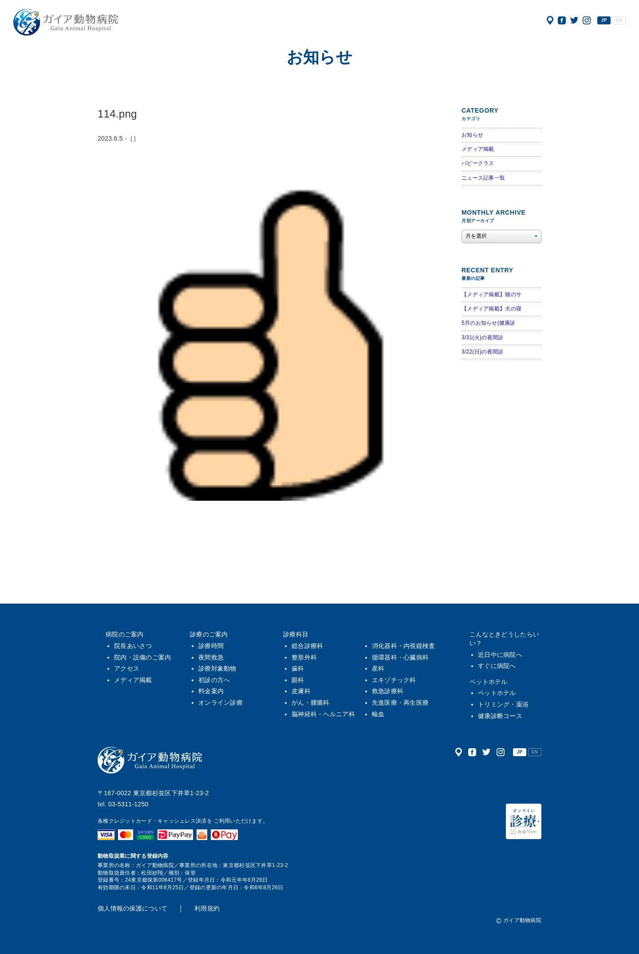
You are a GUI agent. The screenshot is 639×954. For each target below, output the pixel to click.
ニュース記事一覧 (483, 178)
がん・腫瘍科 (311, 702)
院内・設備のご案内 (142, 657)
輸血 (378, 714)
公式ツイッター (574, 20)
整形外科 (304, 657)
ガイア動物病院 (150, 760)
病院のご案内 (125, 634)
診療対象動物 (217, 668)
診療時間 (211, 645)
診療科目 (295, 634)
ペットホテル (488, 681)
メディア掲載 (478, 149)
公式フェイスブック (561, 20)
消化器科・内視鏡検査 (403, 645)
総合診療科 (307, 645)
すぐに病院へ (497, 665)
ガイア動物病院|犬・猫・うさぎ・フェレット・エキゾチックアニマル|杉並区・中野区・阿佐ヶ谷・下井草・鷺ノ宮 (65, 22)
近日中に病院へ (500, 654)
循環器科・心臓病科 (400, 657)
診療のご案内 (209, 634)
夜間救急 (211, 657)
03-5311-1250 (128, 804)
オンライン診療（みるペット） (523, 821)
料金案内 (211, 691)
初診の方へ (214, 679)
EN (619, 20)
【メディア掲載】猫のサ (491, 294)
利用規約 (207, 908)
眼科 (298, 679)
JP (604, 20)
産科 (378, 668)
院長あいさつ (133, 645)
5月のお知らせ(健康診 (489, 323)
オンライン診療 (220, 702)
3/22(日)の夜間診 (482, 352)
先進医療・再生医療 (400, 702)
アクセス (550, 20)
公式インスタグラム (586, 20)
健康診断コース (500, 715)
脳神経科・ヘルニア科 (323, 714)
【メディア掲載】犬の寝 (491, 309)
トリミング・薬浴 (503, 704)
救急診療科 (387, 691)
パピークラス (478, 163)
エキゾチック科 (394, 679)
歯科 (298, 668)
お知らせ (472, 135)
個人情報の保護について (132, 908)
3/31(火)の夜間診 (482, 337)
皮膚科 (301, 691)
